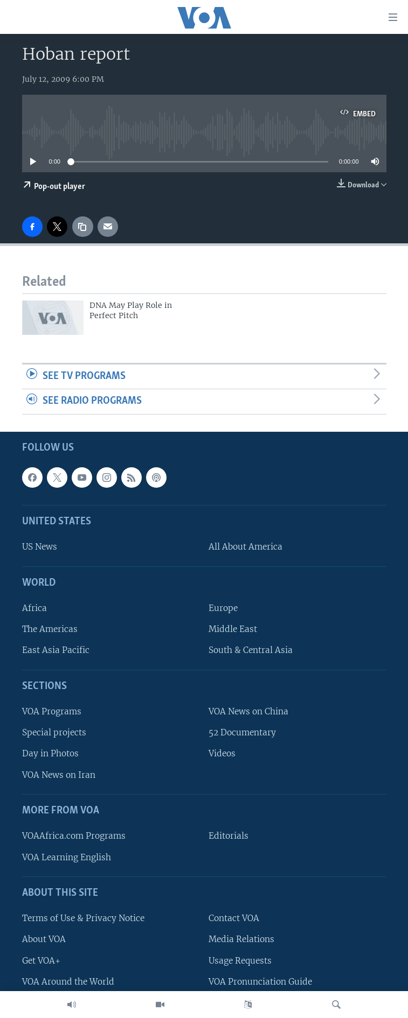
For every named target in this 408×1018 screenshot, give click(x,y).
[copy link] (82, 226)
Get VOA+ (41, 961)
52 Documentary (242, 733)
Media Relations (241, 940)
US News (39, 547)
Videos (222, 754)
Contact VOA (234, 918)
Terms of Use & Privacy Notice (83, 918)
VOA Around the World (68, 982)
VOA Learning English (66, 857)
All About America (245, 547)
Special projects (54, 733)
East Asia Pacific (55, 650)
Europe (223, 608)
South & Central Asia (251, 650)
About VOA (44, 940)
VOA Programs (51, 711)
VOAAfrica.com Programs (74, 836)
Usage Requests (240, 961)
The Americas (50, 629)
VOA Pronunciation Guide (260, 982)
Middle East (233, 629)
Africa (34, 608)
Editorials (228, 836)
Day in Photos (50, 754)
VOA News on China (248, 711)
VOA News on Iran (58, 775)
